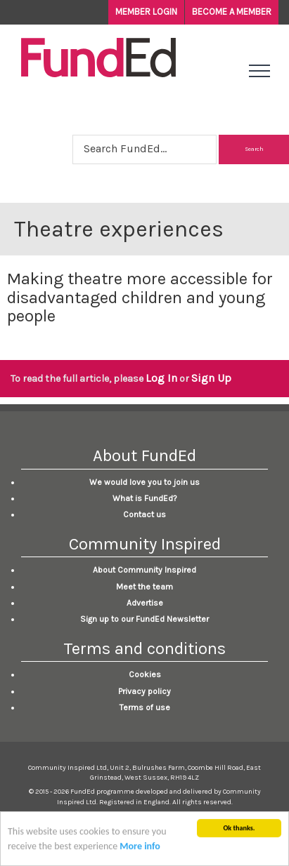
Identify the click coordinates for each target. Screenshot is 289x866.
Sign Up (211, 378)
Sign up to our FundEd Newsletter (144, 619)
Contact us (144, 514)
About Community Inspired (144, 570)
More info (140, 848)
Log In (161, 378)
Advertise (145, 603)
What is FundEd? (145, 498)
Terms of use (145, 707)
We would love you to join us (144, 482)
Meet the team (144, 587)
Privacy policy (144, 691)
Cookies (145, 674)
